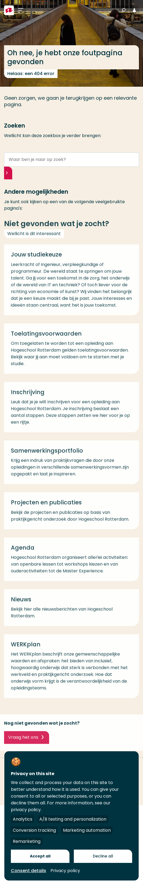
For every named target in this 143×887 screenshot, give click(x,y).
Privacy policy (65, 870)
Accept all (40, 856)
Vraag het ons (23, 740)
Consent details (28, 870)
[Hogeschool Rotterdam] (9, 10)
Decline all (103, 856)
